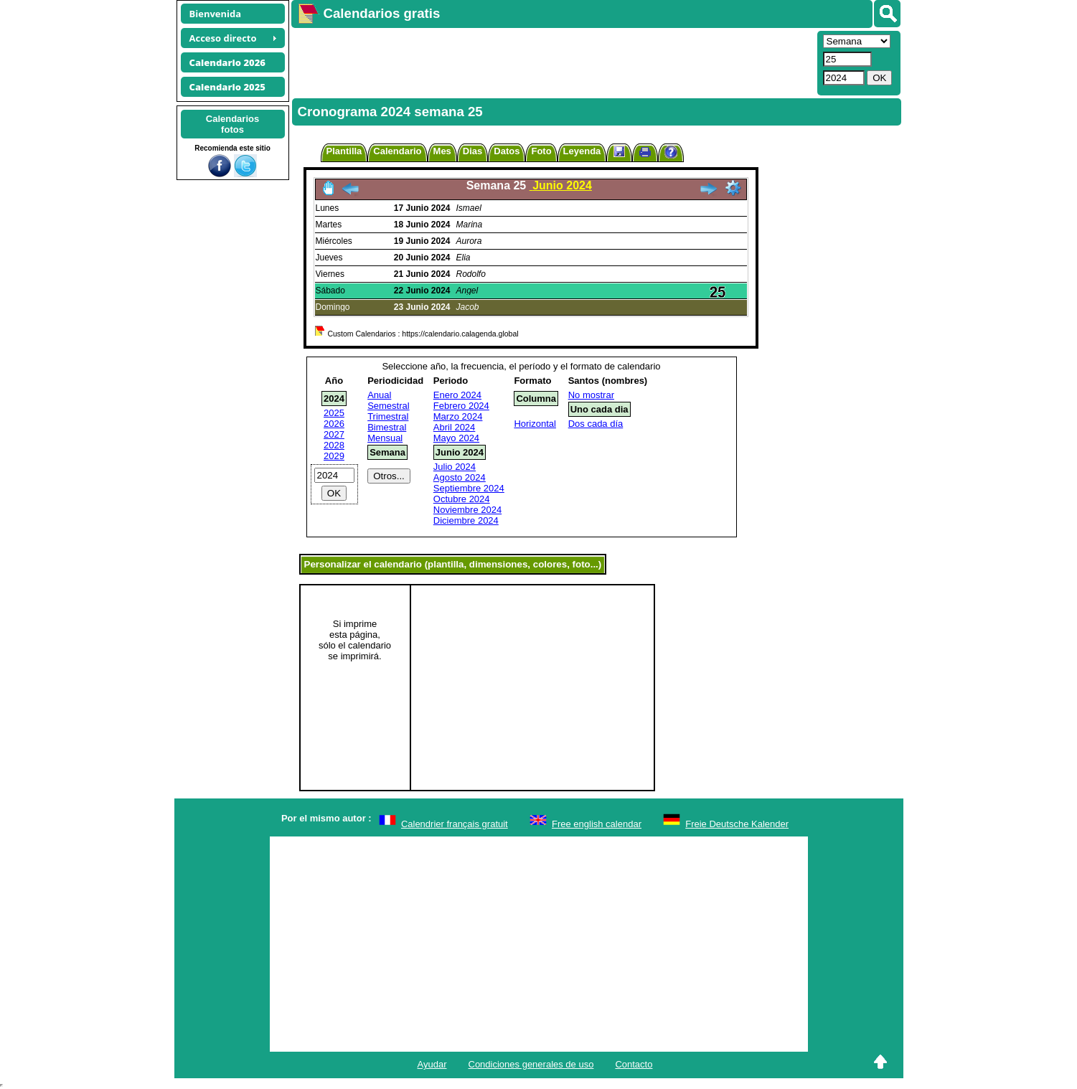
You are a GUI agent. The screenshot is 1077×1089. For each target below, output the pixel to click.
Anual (379, 395)
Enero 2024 (457, 395)
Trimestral (387, 416)
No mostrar (591, 395)
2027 (334, 434)
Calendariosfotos (232, 124)
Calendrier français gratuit (454, 824)
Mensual (385, 438)
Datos (506, 151)
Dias (472, 151)
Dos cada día (596, 423)
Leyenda (582, 151)
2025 (334, 412)
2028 (334, 445)
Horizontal (535, 423)
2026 (334, 423)
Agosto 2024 (459, 477)
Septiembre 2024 (468, 488)
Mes (442, 151)
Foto (541, 151)
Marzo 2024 (458, 416)
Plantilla (344, 151)
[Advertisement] (552, 61)
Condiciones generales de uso (531, 1064)
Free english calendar (596, 824)
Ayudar (432, 1064)
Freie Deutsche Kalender (737, 824)
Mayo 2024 (456, 438)
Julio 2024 (454, 466)
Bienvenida (215, 13)
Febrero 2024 (461, 405)
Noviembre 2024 (467, 509)
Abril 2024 (454, 427)
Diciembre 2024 (466, 520)
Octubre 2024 (461, 499)
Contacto (633, 1064)
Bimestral (386, 427)
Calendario (397, 151)
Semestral (388, 405)
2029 (334, 456)
